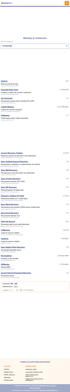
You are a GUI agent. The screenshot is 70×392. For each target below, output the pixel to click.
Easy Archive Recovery (10, 179)
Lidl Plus (6, 369)
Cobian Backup (7, 107)
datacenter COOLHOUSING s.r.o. (49, 390)
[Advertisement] (35, 20)
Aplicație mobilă (30, 366)
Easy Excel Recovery (10, 213)
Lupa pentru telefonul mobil (34, 372)
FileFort (4, 81)
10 (29, 290)
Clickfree (4, 239)
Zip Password (6, 98)
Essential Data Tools (9, 90)
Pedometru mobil (30, 369)
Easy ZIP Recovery (9, 187)
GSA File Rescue (8, 222)
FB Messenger (8, 380)
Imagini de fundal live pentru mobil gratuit (34, 379)
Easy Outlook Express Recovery (14, 162)
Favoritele (7, 366)
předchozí (6, 290)
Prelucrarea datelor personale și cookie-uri (44, 385)
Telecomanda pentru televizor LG (31, 375)
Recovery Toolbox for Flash (12, 196)
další (31, 290)
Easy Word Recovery (10, 204)
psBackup (5, 115)
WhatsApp (7, 377)
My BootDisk (6, 256)
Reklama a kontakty (35, 388)
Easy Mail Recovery (9, 170)
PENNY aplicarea (9, 375)
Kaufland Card (8, 372)
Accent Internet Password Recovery (16, 273)
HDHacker (5, 264)
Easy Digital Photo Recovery (13, 247)
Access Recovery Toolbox (12, 153)
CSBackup (5, 230)
